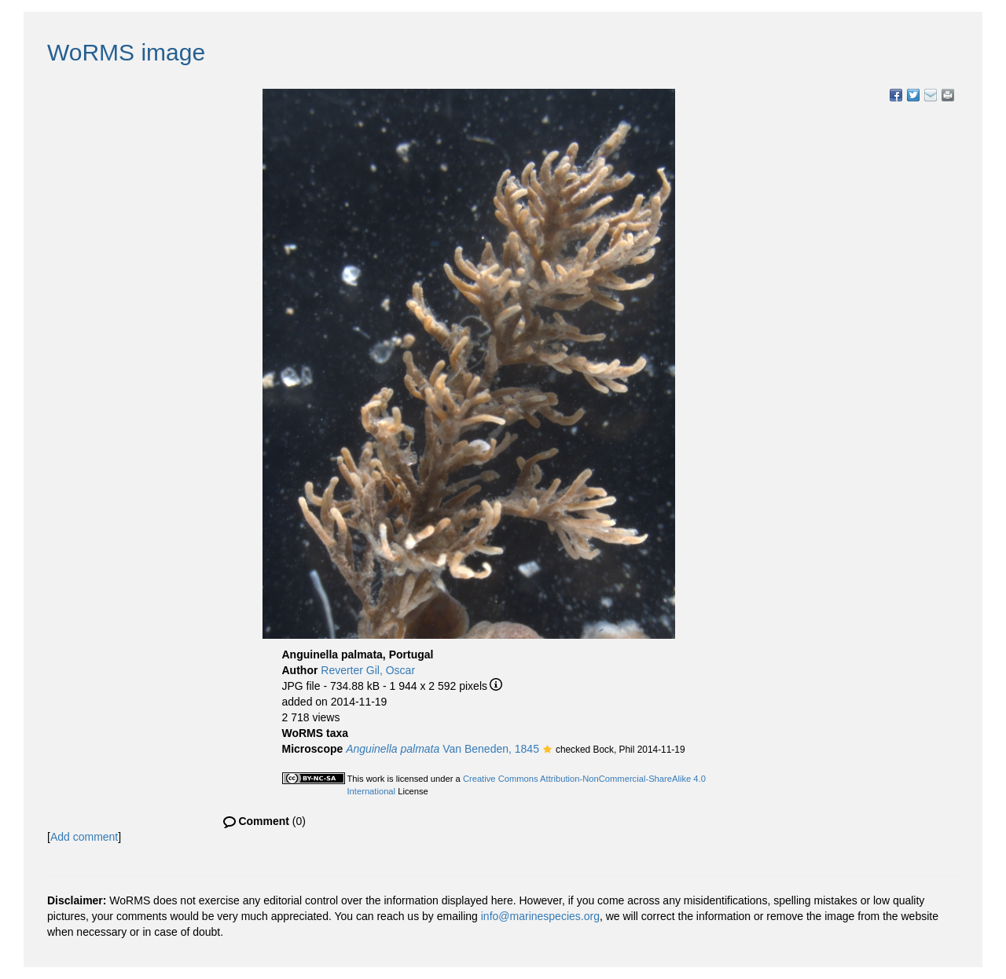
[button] (547, 750)
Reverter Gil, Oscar (368, 670)
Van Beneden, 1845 (442, 748)
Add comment (84, 836)
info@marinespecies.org (540, 916)
